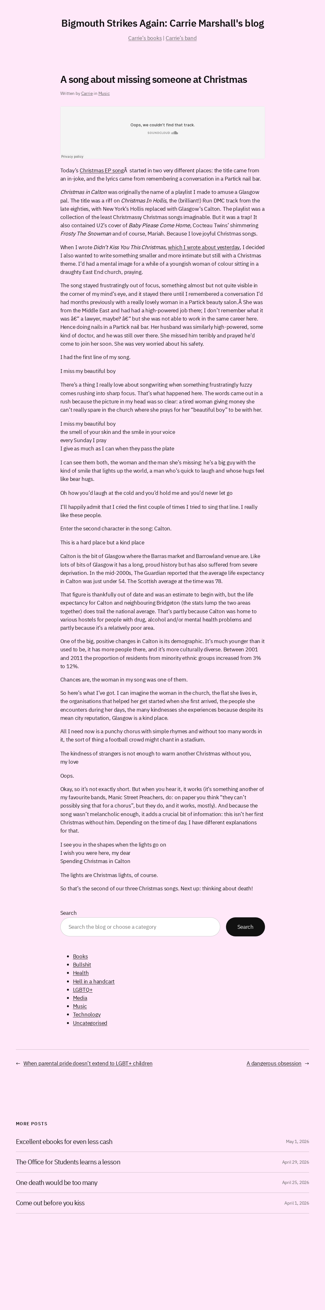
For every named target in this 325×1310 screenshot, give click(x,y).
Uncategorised (90, 1023)
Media (80, 997)
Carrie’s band (181, 38)
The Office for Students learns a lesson (68, 1162)
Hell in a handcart (94, 981)
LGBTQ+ (83, 989)
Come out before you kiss (50, 1203)
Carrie (87, 93)
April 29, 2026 (295, 1162)
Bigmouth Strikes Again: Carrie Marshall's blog (162, 23)
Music (104, 93)
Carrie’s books (145, 38)
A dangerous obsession (274, 1063)
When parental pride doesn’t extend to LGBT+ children (88, 1063)
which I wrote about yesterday (204, 247)
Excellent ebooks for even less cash (64, 1142)
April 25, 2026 (295, 1182)
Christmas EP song (102, 170)
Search (68, 912)
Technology (87, 1014)
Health (81, 972)
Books (80, 956)
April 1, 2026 (296, 1203)
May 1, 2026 (297, 1141)
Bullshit (82, 964)
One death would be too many (56, 1183)
